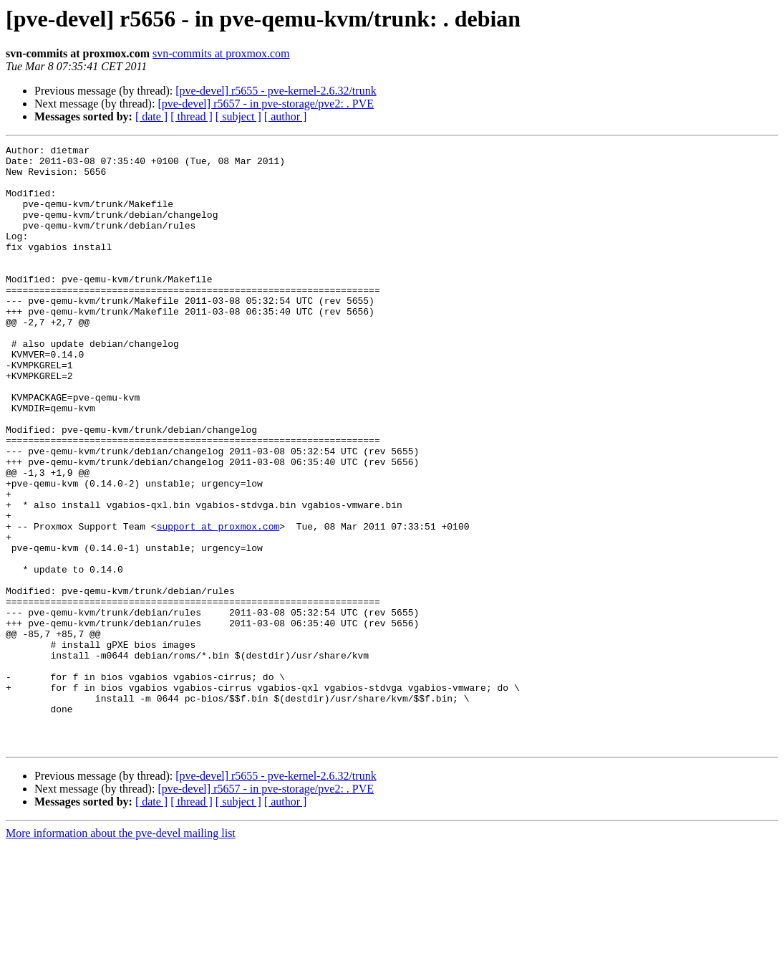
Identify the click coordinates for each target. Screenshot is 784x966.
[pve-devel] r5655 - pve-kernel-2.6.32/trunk (275, 91)
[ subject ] (238, 116)
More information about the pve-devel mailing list (121, 953)
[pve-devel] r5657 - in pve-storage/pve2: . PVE (266, 103)
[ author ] (285, 116)
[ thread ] (191, 116)
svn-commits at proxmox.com (221, 53)
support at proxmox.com (218, 603)
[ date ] (151, 116)
